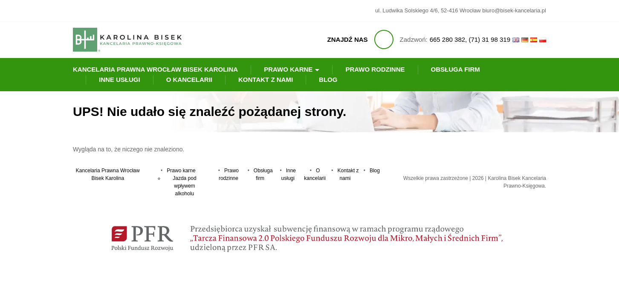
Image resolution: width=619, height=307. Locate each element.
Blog (328, 79)
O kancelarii (189, 79)
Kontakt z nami (265, 79)
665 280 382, (448, 39)
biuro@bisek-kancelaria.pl (514, 10)
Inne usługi (119, 79)
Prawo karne (288, 69)
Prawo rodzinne (375, 69)
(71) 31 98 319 (489, 39)
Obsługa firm (455, 69)
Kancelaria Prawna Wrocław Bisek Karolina (155, 69)
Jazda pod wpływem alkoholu (184, 186)
